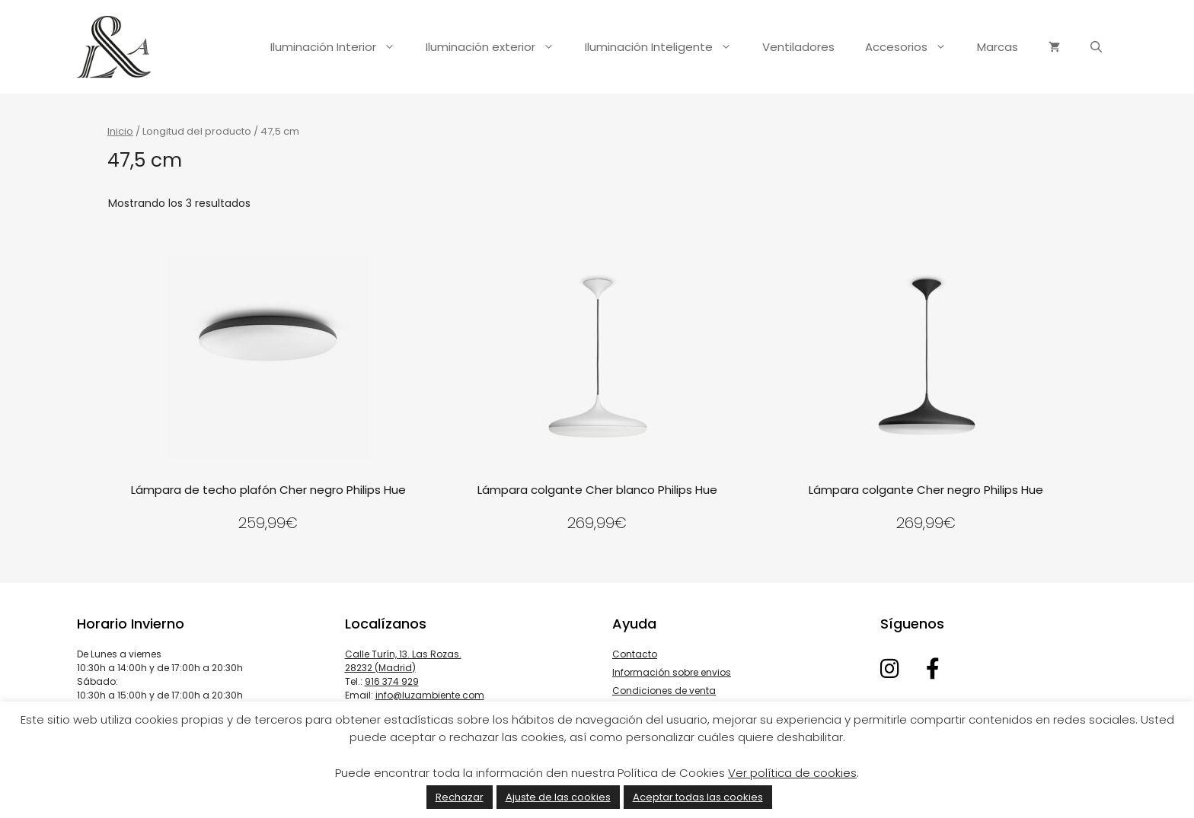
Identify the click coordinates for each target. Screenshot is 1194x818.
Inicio (120, 131)
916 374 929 (392, 681)
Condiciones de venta (664, 690)
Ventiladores (798, 47)
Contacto (634, 654)
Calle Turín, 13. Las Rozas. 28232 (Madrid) (403, 661)
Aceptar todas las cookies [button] (698, 797)
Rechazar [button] (460, 797)
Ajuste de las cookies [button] (558, 797)
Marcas (997, 47)
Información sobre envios (671, 672)
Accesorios (913, 47)
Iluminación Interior (340, 47)
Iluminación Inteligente (666, 47)
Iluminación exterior (498, 47)
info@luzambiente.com (429, 695)
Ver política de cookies (792, 773)
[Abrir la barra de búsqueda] (1096, 47)
